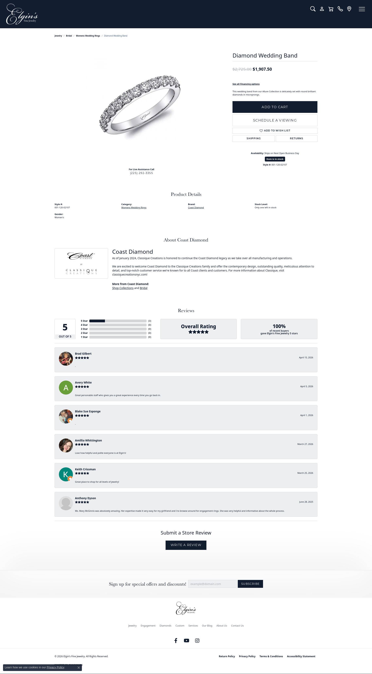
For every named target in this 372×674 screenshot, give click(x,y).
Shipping (254, 138)
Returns (296, 138)
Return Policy (227, 656)
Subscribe (250, 583)
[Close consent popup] (78, 667)
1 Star (84, 337)
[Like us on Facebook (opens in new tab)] (176, 641)
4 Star (84, 325)
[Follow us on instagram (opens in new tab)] (197, 641)
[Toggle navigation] (362, 9)
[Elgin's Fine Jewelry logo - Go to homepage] (155, 14)
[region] (141, 104)
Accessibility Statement (301, 656)
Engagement (148, 625)
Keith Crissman (85, 469)
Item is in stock (274, 158)
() (149, 321)
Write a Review (186, 545)
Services (193, 625)
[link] (340, 9)
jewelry (58, 35)
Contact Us (237, 625)
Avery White (83, 382)
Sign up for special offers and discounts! (147, 584)
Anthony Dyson (85, 498)
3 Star (84, 329)
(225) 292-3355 (141, 173)
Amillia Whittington (88, 440)
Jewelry (132, 625)
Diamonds (165, 625)
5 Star (84, 321)
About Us (221, 625)
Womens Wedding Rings (88, 35)
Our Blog (207, 625)
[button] (312, 9)
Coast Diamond (196, 207)
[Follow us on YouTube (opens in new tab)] (187, 641)
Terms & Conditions (271, 656)
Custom (179, 625)
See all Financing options (246, 83)
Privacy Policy (247, 656)
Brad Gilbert (83, 353)
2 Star (84, 333)
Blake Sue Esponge (87, 411)
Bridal (69, 35)
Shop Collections (123, 288)
